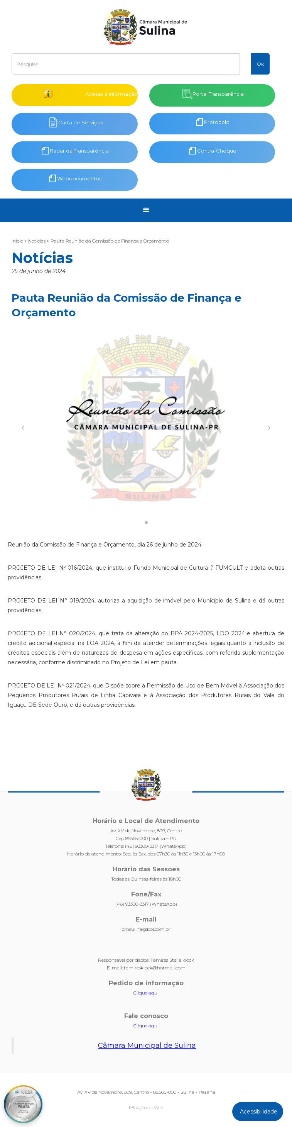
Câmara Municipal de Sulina (147, 1045)
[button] (146, 210)
